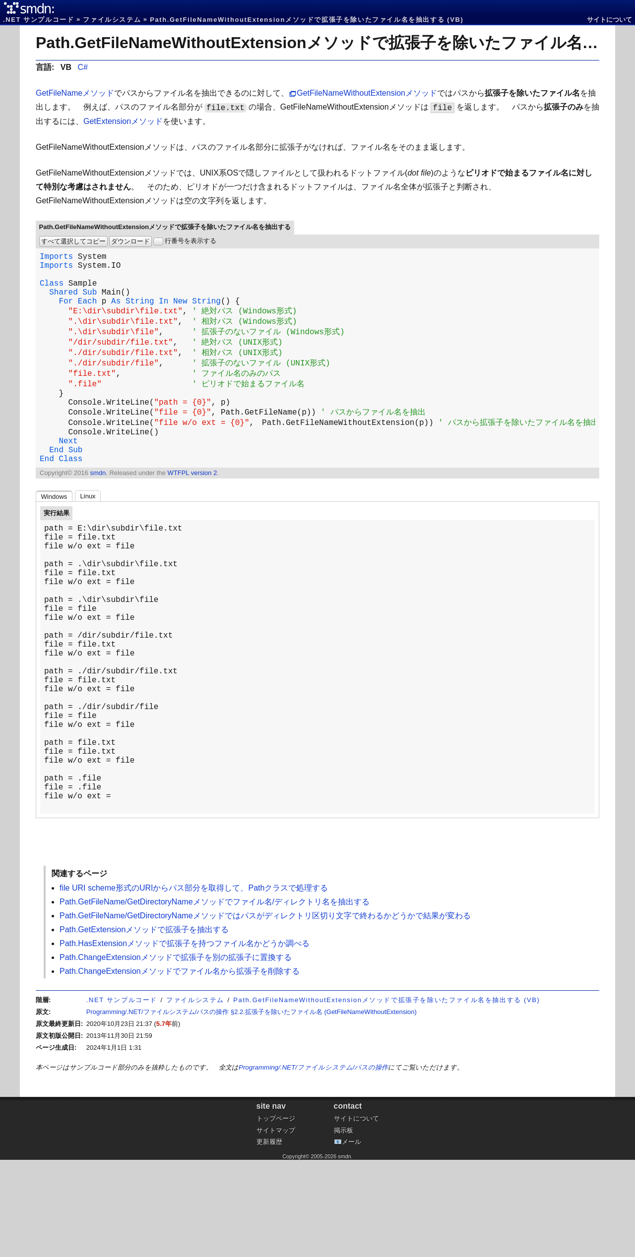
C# (82, 67)
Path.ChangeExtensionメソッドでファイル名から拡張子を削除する (180, 1068)
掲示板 (343, 1227)
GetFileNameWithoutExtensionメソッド (367, 93)
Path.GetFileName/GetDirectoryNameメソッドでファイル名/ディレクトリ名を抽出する (215, 999)
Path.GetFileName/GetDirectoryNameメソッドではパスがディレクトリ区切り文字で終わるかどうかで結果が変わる (265, 1013)
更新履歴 (269, 1239)
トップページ (275, 1215)
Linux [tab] (88, 530)
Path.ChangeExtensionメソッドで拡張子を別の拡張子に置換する (176, 1054)
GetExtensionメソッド (123, 121)
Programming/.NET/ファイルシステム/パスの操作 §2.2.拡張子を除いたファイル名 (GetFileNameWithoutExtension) (251, 1109)
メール (351, 1239)
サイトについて (609, 19)
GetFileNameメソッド (75, 93)
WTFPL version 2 (192, 506)
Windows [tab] (54, 530)
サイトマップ (275, 1227)
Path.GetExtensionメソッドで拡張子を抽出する (144, 1026)
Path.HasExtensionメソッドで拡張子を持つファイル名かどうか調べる (185, 1040)
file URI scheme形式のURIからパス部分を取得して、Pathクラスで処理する (194, 985)
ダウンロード (130, 241)
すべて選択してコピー (73, 241)
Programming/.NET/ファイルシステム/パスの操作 (313, 1164)
